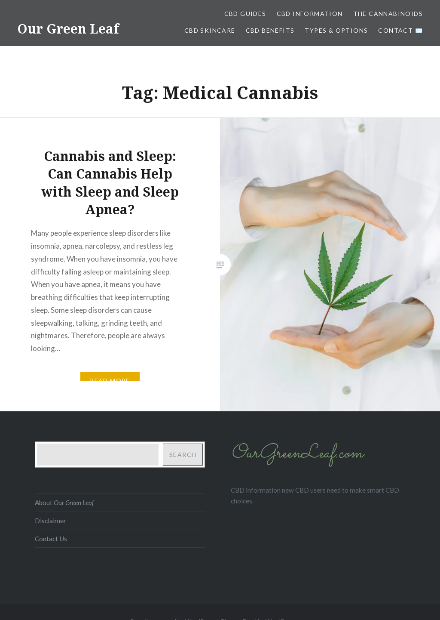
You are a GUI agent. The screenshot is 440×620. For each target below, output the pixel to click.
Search (182, 454)
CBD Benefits (270, 30)
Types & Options (336, 30)
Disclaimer (50, 520)
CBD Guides (245, 13)
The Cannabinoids (388, 13)
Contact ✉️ (400, 30)
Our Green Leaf (68, 28)
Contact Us (51, 539)
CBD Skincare (209, 30)
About (64, 502)
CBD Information (310, 13)
